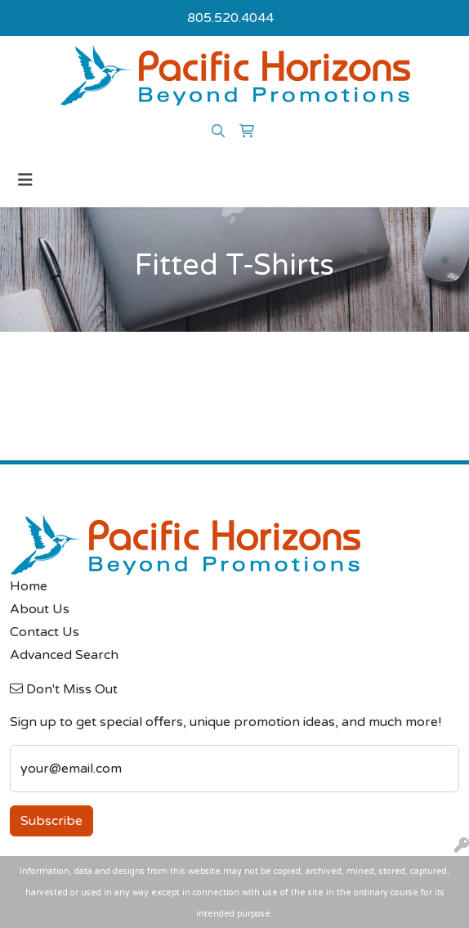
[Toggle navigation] (25, 180)
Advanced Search (64, 655)
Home (28, 586)
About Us (39, 609)
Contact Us (44, 632)
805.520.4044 (230, 18)
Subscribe (51, 821)
